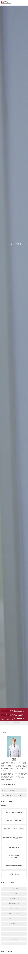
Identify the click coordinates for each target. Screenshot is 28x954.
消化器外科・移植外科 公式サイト (10, 790)
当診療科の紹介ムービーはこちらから (11, 795)
